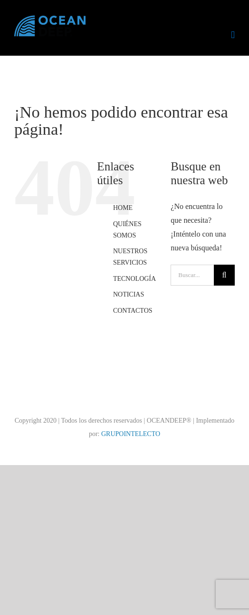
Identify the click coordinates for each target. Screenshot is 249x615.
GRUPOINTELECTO (130, 433)
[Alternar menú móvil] (233, 35)
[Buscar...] (192, 275)
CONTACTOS (133, 310)
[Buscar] (224, 275)
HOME (123, 207)
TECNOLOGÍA (134, 278)
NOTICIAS (128, 294)
